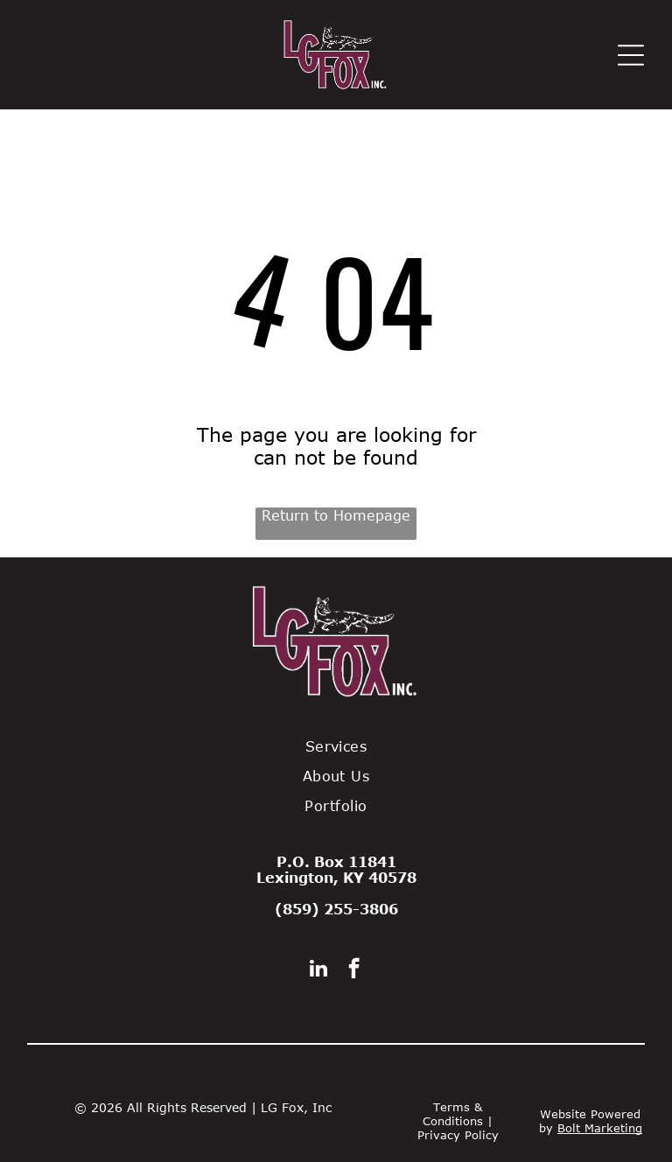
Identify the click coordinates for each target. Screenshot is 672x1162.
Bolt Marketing (599, 1128)
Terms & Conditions (453, 1114)
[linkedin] (319, 970)
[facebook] (354, 970)
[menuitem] (336, 746)
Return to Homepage (336, 515)
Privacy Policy (458, 1135)
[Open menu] (631, 55)
